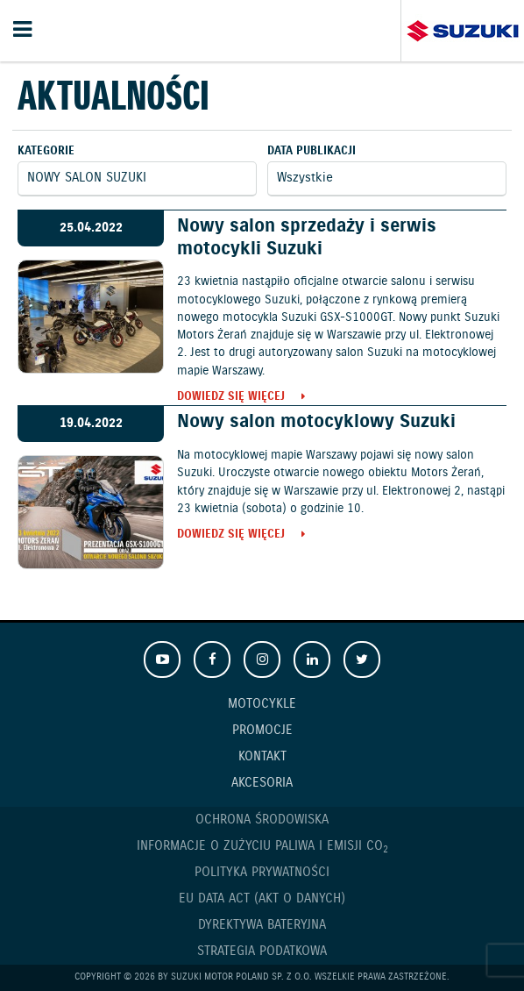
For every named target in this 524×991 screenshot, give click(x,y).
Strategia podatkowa (262, 951)
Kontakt (262, 757)
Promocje (262, 730)
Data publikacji (311, 151)
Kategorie (46, 151)
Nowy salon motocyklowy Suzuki (316, 422)
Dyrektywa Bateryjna (262, 925)
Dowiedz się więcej (231, 397)
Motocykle (262, 704)
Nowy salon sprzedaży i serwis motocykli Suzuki (306, 237)
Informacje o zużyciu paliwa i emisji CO (262, 847)
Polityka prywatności (262, 872)
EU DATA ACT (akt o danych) (262, 899)
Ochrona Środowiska (262, 820)
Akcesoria (262, 783)
